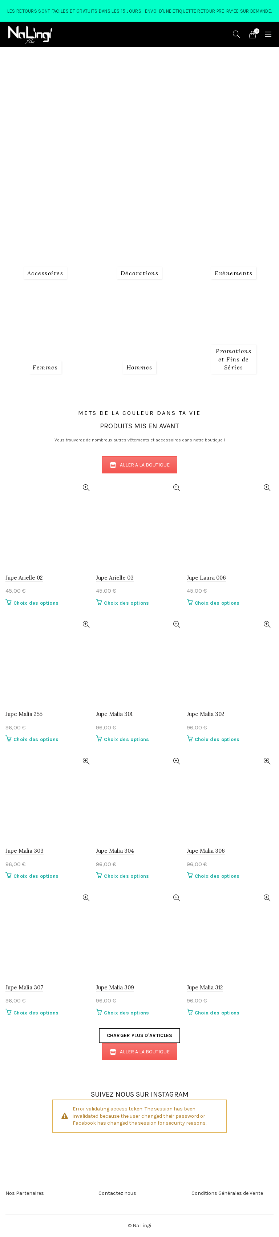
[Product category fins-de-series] (233, 359)
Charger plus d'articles (140, 1035)
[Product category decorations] (139, 273)
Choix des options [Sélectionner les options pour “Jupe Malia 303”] (35, 876)
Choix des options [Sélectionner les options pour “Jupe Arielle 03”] (126, 603)
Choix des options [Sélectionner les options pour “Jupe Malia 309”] (126, 1013)
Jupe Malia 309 (115, 987)
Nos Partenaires (24, 1193)
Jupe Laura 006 (206, 577)
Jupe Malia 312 (205, 987)
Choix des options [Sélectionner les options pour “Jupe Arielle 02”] (35, 603)
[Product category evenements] (233, 273)
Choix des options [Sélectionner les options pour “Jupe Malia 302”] (217, 739)
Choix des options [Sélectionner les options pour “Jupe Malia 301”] (126, 739)
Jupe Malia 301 (114, 713)
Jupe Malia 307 (24, 987)
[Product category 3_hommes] (139, 367)
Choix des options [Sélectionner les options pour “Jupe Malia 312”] (217, 1013)
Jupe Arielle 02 (24, 577)
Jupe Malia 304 (115, 850)
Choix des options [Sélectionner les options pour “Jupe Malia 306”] (217, 876)
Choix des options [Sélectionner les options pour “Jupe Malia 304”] (126, 876)
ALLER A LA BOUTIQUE (140, 465)
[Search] (236, 34)
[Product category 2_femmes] (45, 367)
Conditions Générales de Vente (227, 1193)
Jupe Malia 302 (206, 713)
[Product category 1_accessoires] (45, 273)
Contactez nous (117, 1193)
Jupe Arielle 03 (115, 577)
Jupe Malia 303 (24, 850)
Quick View (86, 487)
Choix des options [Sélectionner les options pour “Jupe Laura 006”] (217, 603)
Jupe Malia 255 (24, 713)
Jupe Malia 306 (206, 850)
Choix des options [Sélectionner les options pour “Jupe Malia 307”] (35, 1013)
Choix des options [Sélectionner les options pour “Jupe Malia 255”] (35, 739)
